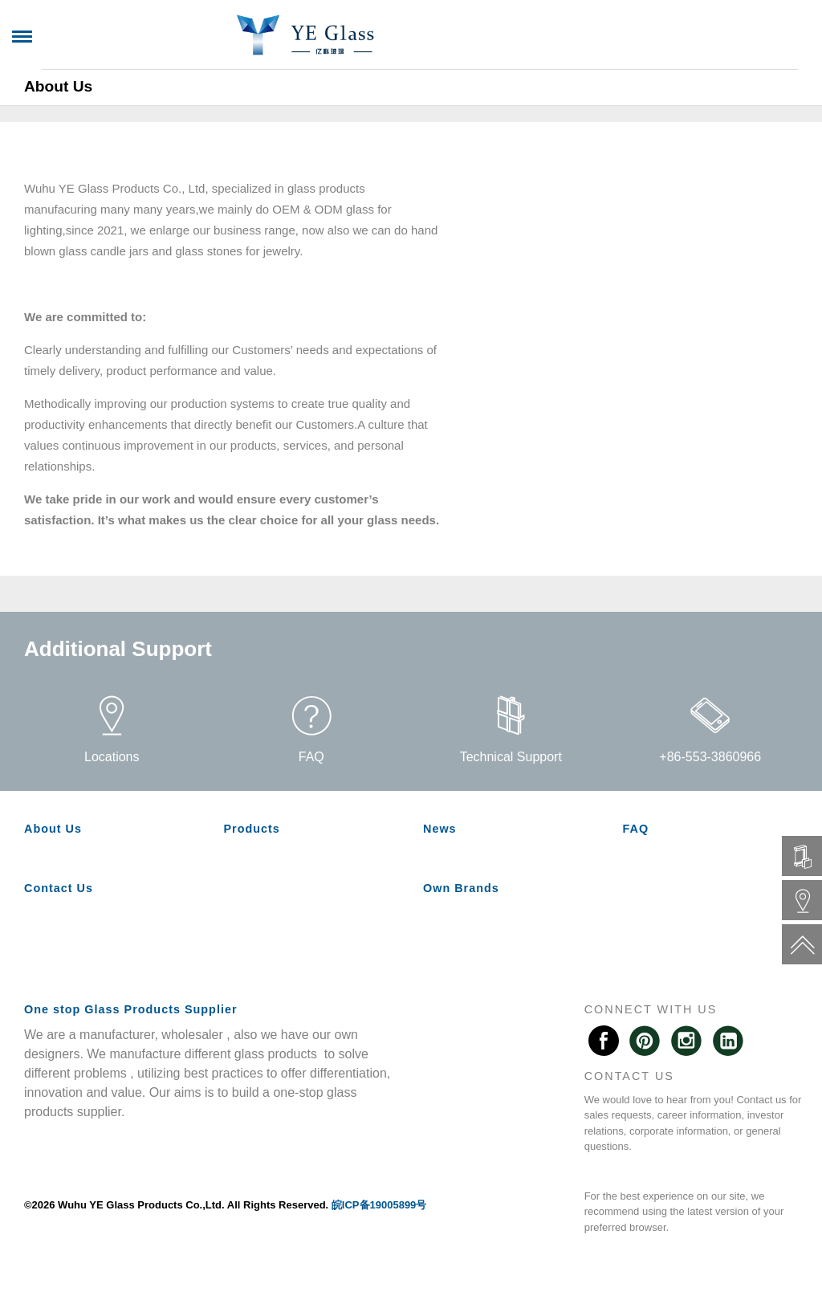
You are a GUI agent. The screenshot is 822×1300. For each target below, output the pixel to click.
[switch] (248, 76)
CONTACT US (629, 1076)
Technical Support (511, 729)
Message (428, 75)
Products (208, 75)
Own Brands (626, 75)
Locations (112, 729)
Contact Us (521, 75)
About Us (120, 75)
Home (44, 75)
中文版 (689, 36)
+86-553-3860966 (710, 729)
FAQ (359, 75)
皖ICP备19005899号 (379, 1205)
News (301, 75)
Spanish (760, 36)
